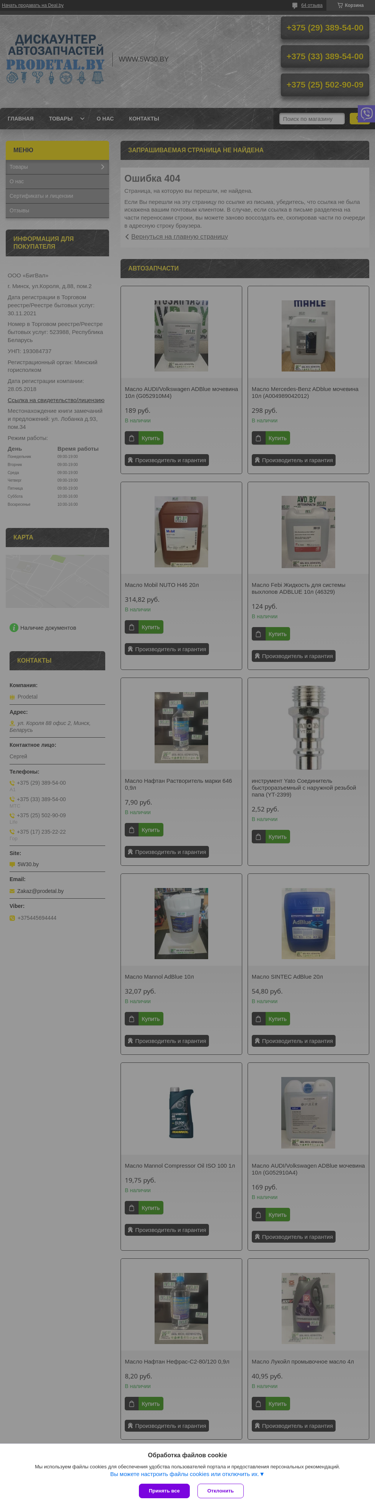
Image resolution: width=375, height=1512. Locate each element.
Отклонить (220, 1491)
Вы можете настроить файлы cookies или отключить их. (184, 1474)
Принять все (164, 1491)
